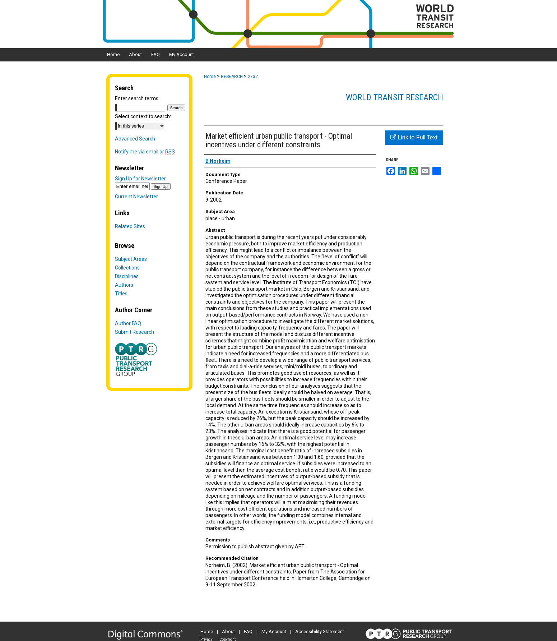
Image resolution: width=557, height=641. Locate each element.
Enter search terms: (137, 98)
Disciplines (127, 276)
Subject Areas (131, 259)
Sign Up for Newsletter (140, 178)
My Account (273, 631)
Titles (121, 293)
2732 (253, 76)
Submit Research (134, 332)
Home (210, 76)
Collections (127, 268)
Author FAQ (128, 323)
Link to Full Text (413, 137)
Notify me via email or (145, 152)
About (228, 631)
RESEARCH (232, 76)
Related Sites (130, 226)
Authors (124, 285)
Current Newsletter (136, 196)
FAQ (248, 631)
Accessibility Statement (319, 631)
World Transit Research (394, 97)
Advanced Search (135, 139)
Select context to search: (143, 116)
